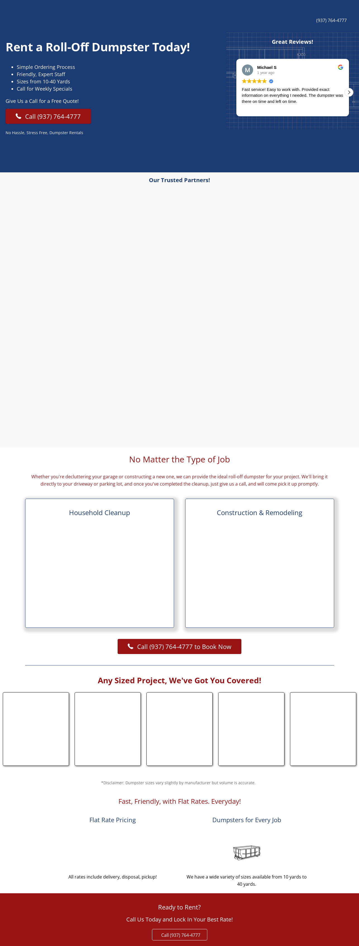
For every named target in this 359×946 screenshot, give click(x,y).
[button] (349, 92)
